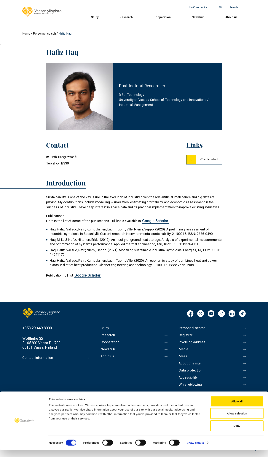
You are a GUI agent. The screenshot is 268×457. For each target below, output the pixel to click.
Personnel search (44, 33)
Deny (237, 432)
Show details (195, 449)
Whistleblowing (191, 390)
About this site (190, 367)
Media (184, 351)
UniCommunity (198, 7)
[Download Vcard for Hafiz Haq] (204, 159)
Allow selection (237, 420)
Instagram (221, 313)
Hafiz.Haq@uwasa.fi (63, 157)
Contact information (38, 358)
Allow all (237, 408)
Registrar (186, 336)
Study (95, 17)
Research (126, 17)
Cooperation (162, 17)
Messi (184, 359)
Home (26, 33)
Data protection (191, 375)
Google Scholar (155, 221)
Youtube (211, 313)
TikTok (242, 313)
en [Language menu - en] (220, 7)
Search (233, 7)
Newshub (198, 17)
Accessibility (189, 382)
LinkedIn (232, 313)
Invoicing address (193, 343)
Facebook (190, 313)
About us (231, 17)
